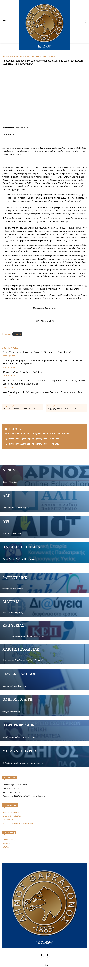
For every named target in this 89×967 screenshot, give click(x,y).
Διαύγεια (6, 843)
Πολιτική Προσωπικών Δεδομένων (17, 823)
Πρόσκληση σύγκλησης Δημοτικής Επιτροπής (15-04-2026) (32, 444)
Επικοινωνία (9, 777)
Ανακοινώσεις (8, 387)
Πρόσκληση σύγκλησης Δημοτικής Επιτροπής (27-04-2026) (32, 439)
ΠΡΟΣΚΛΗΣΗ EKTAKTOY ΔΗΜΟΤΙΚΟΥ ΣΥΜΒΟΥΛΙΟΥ (62, 409)
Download (17, 334)
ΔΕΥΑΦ (5, 847)
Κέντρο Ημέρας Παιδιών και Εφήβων (22, 372)
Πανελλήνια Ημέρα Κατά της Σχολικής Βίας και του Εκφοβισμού (36, 352)
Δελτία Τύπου (8, 367)
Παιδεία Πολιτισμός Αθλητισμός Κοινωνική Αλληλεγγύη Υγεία (29, 56)
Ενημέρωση (6, 334)
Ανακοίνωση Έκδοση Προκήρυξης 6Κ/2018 (19, 408)
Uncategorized (8, 356)
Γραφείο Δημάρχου (10, 812)
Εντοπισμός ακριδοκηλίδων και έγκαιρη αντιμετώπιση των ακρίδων (37, 433)
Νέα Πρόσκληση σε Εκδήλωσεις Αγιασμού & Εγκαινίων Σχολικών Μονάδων (42, 392)
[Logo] (44, 905)
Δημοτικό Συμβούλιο (11, 816)
